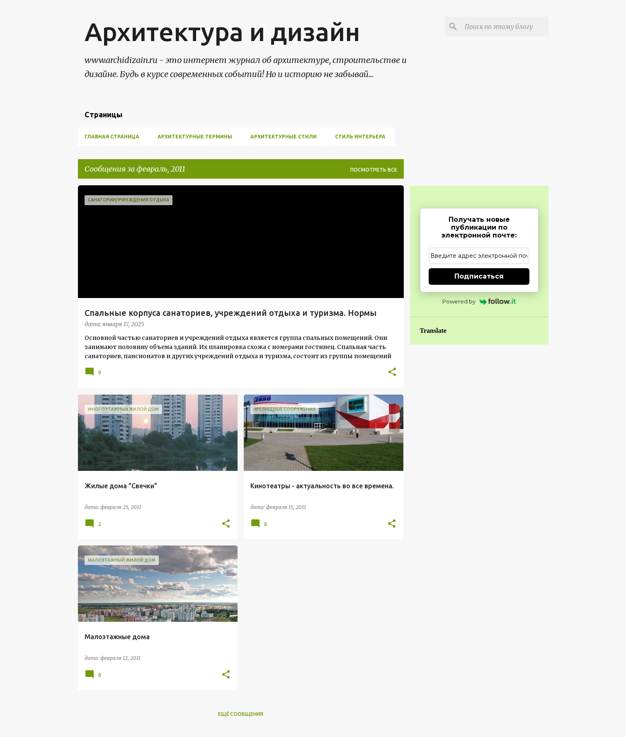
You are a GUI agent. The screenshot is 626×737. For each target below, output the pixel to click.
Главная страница (112, 136)
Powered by (479, 301)
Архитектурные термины (195, 136)
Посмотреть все (373, 169)
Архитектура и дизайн (222, 31)
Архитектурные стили (283, 136)
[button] (392, 372)
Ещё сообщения (240, 714)
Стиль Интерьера (360, 136)
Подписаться (479, 276)
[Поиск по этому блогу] (504, 26)
